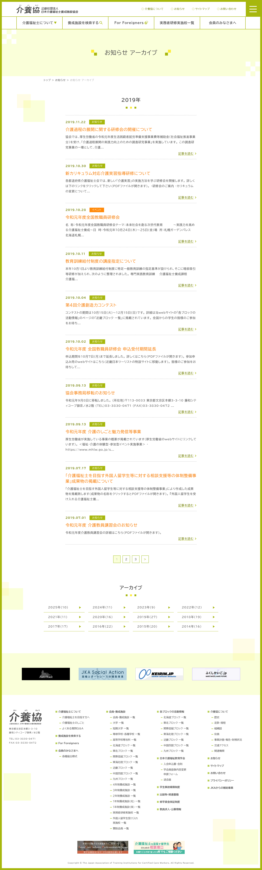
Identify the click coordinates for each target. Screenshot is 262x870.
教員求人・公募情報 (170, 809)
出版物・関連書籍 (169, 794)
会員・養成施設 (117, 711)
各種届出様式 (69, 756)
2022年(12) (192, 607)
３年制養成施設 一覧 (124, 790)
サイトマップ (202, 9)
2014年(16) (192, 626)
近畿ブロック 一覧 (123, 768)
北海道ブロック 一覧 (124, 745)
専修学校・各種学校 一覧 (126, 734)
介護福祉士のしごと (73, 723)
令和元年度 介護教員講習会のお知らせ (102, 525)
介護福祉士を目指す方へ (76, 717)
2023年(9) (146, 607)
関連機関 (219, 751)
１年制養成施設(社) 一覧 (126, 801)
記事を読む (186, 153)
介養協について (154, 9)
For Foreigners (129, 22)
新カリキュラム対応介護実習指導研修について (108, 173)
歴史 (216, 717)
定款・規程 (220, 723)
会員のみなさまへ (223, 22)
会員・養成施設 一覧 (124, 717)
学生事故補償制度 (170, 787)
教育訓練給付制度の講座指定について (101, 261)
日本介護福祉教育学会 (172, 758)
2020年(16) (103, 617)
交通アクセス (221, 745)
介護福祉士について (37, 22)
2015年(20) (147, 626)
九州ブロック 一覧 (123, 779)
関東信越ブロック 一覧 (125, 756)
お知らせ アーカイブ (82, 80)
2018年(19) (192, 617)
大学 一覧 (118, 723)
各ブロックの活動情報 (172, 711)
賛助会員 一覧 (121, 828)
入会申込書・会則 (173, 764)
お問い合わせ (228, 9)
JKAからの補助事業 (222, 788)
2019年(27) (147, 617)
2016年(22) (103, 626)
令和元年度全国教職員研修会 (93, 217)
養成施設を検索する (83, 22)
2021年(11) (58, 617)
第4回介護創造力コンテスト (91, 305)
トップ (47, 80)
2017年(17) (58, 626)
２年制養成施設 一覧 (124, 796)
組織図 (218, 728)
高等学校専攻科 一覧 (124, 739)
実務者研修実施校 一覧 (126, 812)
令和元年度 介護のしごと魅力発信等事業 (103, 432)
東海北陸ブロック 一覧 (125, 762)
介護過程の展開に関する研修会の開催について (109, 130)
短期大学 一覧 (121, 728)
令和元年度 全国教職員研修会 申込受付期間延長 (111, 349)
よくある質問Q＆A (72, 728)
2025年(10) (58, 607)
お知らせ (179, 9)
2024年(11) (102, 607)
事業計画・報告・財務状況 (228, 739)
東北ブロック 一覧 (123, 751)
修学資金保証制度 (170, 802)
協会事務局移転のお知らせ (90, 393)
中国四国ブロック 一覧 (125, 773)
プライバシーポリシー (222, 780)
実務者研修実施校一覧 (177, 22)
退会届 (167, 779)
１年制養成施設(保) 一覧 (126, 807)
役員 (216, 734)
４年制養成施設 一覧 (124, 784)
